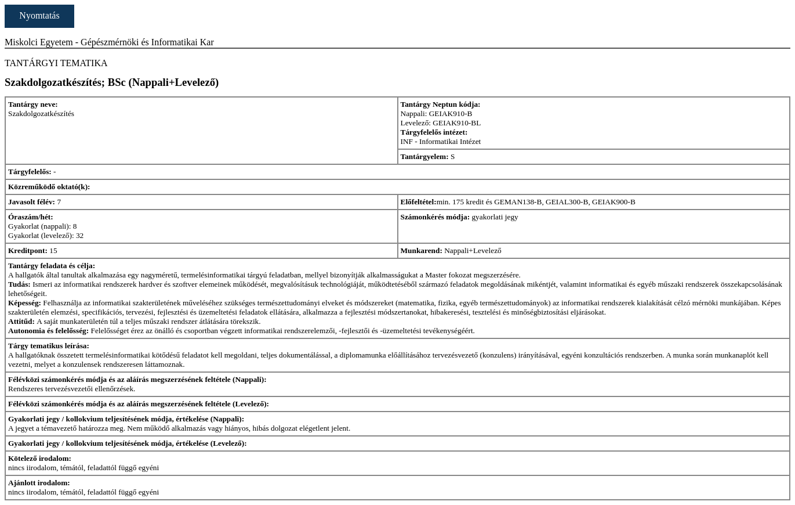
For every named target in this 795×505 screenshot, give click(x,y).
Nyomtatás (39, 15)
